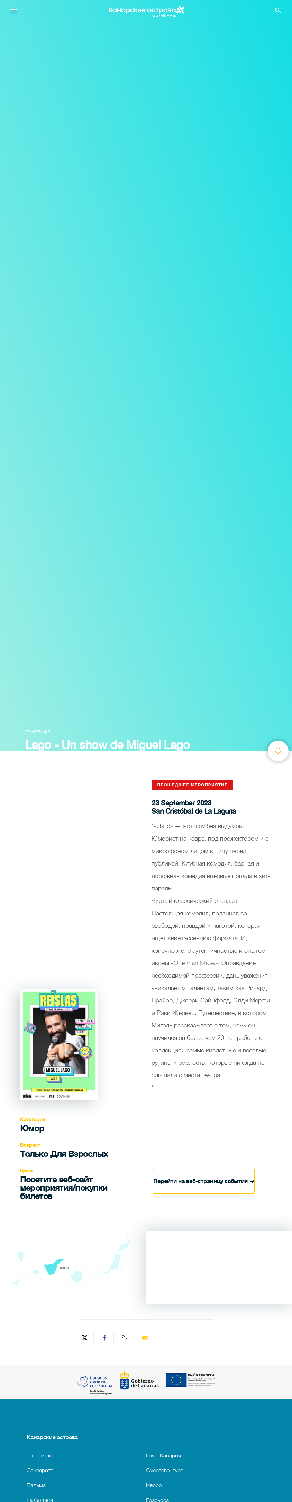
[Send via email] (145, 1338)
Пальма (36, 1485)
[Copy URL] (125, 1338)
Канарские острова (52, 1437)
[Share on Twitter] (84, 1338)
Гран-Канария (163, 1455)
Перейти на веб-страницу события (203, 1179)
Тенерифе (39, 1455)
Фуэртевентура (164, 1470)
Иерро (154, 1485)
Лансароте (40, 1470)
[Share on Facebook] (104, 1338)
